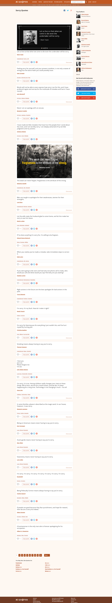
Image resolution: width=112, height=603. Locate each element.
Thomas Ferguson (22, 347)
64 (20, 283)
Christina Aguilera (22, 330)
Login (89, 2)
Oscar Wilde (84, 38)
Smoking (29, 351)
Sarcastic (26, 413)
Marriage (22, 225)
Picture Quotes (58, 2)
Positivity (28, 115)
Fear (29, 77)
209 (20, 228)
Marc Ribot (20, 443)
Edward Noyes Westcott (23, 238)
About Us (73, 598)
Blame (21, 334)
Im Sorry (19, 98)
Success (19, 77)
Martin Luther (21, 221)
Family (22, 413)
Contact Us (73, 599)
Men (22, 535)
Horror (18, 481)
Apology (23, 115)
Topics (40, 2)
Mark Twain (20, 54)
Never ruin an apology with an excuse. (30, 108)
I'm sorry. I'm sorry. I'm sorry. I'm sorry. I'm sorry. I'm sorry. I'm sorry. (41, 474)
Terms (72, 601)
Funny (25, 58)
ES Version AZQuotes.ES (57, 601)
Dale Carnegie (20, 73)
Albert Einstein (21, 512)
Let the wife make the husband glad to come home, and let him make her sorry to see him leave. (43, 217)
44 (20, 520)
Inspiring (30, 298)
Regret (23, 98)
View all (78, 74)
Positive (25, 298)
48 (20, 264)
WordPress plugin (56, 599)
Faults (18, 315)
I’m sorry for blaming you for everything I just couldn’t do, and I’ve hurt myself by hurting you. (41, 326)
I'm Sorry (22, 315)
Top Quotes (67, 2)
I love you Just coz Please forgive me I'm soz (23, 364)
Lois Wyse (19, 202)
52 (20, 245)
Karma (27, 261)
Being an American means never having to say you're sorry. (38, 423)
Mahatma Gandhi (21, 183)
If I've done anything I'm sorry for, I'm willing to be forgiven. (37, 235)
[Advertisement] (44, 17)
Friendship (32, 280)
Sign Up (94, 2)
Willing (26, 242)
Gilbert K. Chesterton (22, 531)
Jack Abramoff (21, 94)
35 (20, 210)
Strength (28, 187)
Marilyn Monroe (85, 56)
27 (20, 433)
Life (28, 58)
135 (20, 81)
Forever (26, 535)
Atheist (23, 516)
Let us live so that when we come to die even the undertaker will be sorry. (43, 52)
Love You (19, 373)
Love (18, 225)
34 (20, 416)
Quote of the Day (48, 2)
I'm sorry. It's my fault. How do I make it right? (33, 308)
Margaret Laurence (22, 409)
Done (18, 242)
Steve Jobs (20, 390)
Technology (24, 394)
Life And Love (24, 77)
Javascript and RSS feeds (58, 598)
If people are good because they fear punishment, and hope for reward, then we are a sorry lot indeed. (42, 508)
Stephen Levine (21, 275)
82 (20, 302)
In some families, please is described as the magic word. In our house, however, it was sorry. (41, 405)
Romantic (25, 430)
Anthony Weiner (21, 131)
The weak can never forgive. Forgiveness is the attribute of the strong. (41, 180)
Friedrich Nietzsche (86, 50)
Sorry (47, 563)
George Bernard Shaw (86, 62)
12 (20, 354)
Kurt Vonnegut (21, 426)
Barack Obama (85, 20)
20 (20, 101)
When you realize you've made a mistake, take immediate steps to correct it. (43, 253)
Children (19, 394)
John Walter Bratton (22, 369)
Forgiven (22, 242)
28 (20, 450)
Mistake (27, 98)
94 (20, 62)
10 (20, 139)
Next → (47, 555)
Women (25, 206)
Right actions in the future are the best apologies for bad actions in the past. (42, 290)
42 (20, 467)
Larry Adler (20, 460)
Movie (21, 430)
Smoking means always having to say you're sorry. (34, 344)
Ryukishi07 (20, 476)
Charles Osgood (21, 493)
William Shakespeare (86, 68)
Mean (25, 351)
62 (20, 501)
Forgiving (30, 373)
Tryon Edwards (21, 294)
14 (20, 538)
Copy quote (26, 62)
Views (29, 394)
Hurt (23, 136)
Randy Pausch (21, 311)
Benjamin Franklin (22, 111)
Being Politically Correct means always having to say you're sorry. (40, 491)
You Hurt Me (26, 334)
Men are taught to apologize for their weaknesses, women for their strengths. (40, 198)
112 (20, 118)
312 (20, 191)
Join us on (86, 88)
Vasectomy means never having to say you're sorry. (35, 457)
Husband (27, 225)
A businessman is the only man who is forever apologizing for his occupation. (40, 527)
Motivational (26, 280)
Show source (69, 62)
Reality (26, 497)
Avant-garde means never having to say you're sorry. (35, 440)
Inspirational (20, 58)
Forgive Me (24, 373)
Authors (34, 2)
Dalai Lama (20, 257)
